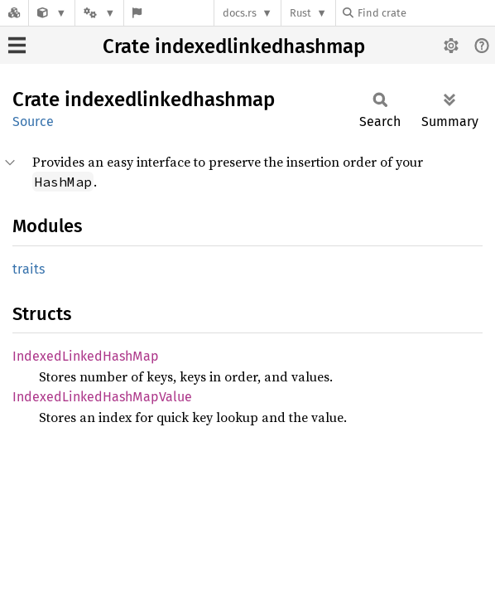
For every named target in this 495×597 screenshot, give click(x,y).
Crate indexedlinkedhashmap (234, 46)
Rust (300, 13)
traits (28, 269)
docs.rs (240, 13)
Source (33, 121)
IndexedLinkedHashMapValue (102, 397)
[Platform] (99, 13)
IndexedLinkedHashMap (85, 356)
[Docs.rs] (14, 13)
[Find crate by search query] (425, 13)
